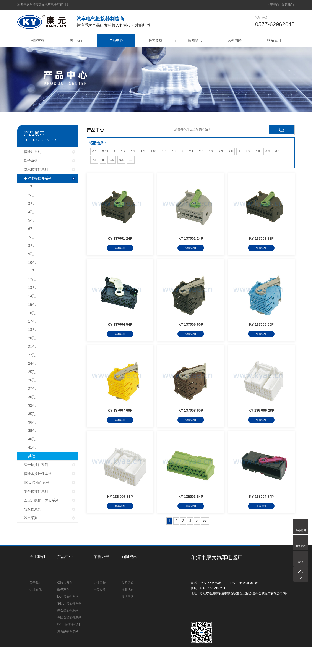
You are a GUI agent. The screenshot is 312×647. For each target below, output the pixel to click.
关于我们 (273, 4)
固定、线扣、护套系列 (41, 500)
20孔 (32, 338)
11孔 (32, 271)
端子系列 (31, 160)
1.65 (153, 151)
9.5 (111, 160)
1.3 (133, 151)
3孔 (31, 203)
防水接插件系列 (36, 169)
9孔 (31, 254)
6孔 (31, 229)
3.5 (248, 151)
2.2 (211, 151)
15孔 (32, 304)
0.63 (105, 151)
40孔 (32, 439)
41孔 (32, 447)
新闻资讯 (195, 40)
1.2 (123, 151)
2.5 (201, 151)
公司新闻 (127, 582)
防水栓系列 (32, 509)
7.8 (94, 160)
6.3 (267, 151)
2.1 (191, 151)
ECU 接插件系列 (36, 482)
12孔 (32, 279)
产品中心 (116, 40)
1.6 (164, 151)
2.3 (221, 151)
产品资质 (100, 589)
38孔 (32, 430)
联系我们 (288, 4)
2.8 (231, 151)
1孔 (31, 187)
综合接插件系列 (36, 465)
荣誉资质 (155, 40)
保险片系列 (32, 152)
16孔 (32, 313)
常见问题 (127, 596)
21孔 (32, 346)
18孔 (32, 330)
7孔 (31, 237)
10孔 (32, 262)
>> (205, 521)
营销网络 (235, 40)
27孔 (32, 388)
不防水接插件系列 (38, 178)
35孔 (32, 414)
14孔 (32, 296)
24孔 (32, 363)
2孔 (31, 195)
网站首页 (37, 40)
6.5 (277, 151)
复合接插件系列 (36, 491)
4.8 (258, 151)
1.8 (174, 151)
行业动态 (127, 589)
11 (131, 160)
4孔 (31, 212)
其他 (31, 456)
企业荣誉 (100, 582)
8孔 (31, 245)
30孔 (32, 397)
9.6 (121, 160)
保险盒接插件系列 (38, 474)
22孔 (32, 355)
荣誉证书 (101, 557)
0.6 (94, 151)
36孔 (32, 422)
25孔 (32, 372)
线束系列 (31, 518)
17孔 (32, 321)
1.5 (143, 151)
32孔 (32, 405)
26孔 (32, 380)
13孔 (32, 288)
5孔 (31, 220)
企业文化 (35, 589)
